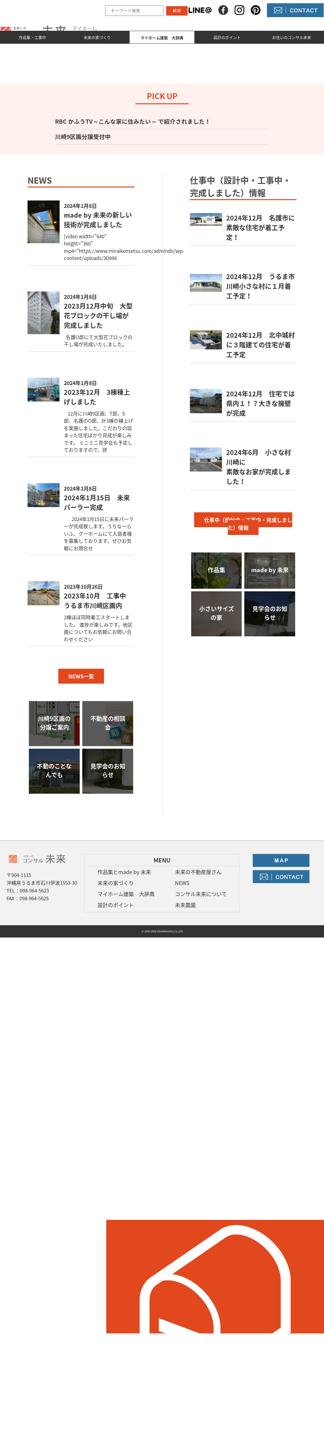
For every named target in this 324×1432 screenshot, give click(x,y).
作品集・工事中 (32, 37)
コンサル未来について (201, 894)
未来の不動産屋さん (198, 872)
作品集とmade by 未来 (124, 872)
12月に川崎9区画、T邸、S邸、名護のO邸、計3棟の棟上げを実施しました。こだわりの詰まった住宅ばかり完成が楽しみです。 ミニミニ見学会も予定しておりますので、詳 (98, 432)
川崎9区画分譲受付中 (83, 136)
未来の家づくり (97, 37)
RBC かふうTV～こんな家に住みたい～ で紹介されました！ (133, 121)
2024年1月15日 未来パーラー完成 (97, 502)
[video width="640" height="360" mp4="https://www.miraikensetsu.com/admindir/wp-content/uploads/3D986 (124, 247)
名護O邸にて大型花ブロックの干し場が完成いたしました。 (98, 341)
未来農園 (185, 905)
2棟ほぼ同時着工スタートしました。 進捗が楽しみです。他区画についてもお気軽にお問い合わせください (98, 628)
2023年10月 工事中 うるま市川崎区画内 (98, 600)
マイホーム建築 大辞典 (126, 894)
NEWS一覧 (81, 676)
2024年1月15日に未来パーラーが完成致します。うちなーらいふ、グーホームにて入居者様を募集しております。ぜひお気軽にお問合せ (98, 534)
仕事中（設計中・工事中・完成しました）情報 (248, 524)
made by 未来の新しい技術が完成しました (98, 219)
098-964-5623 (34, 890)
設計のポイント (227, 37)
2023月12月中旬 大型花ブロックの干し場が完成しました (98, 315)
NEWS (182, 883)
